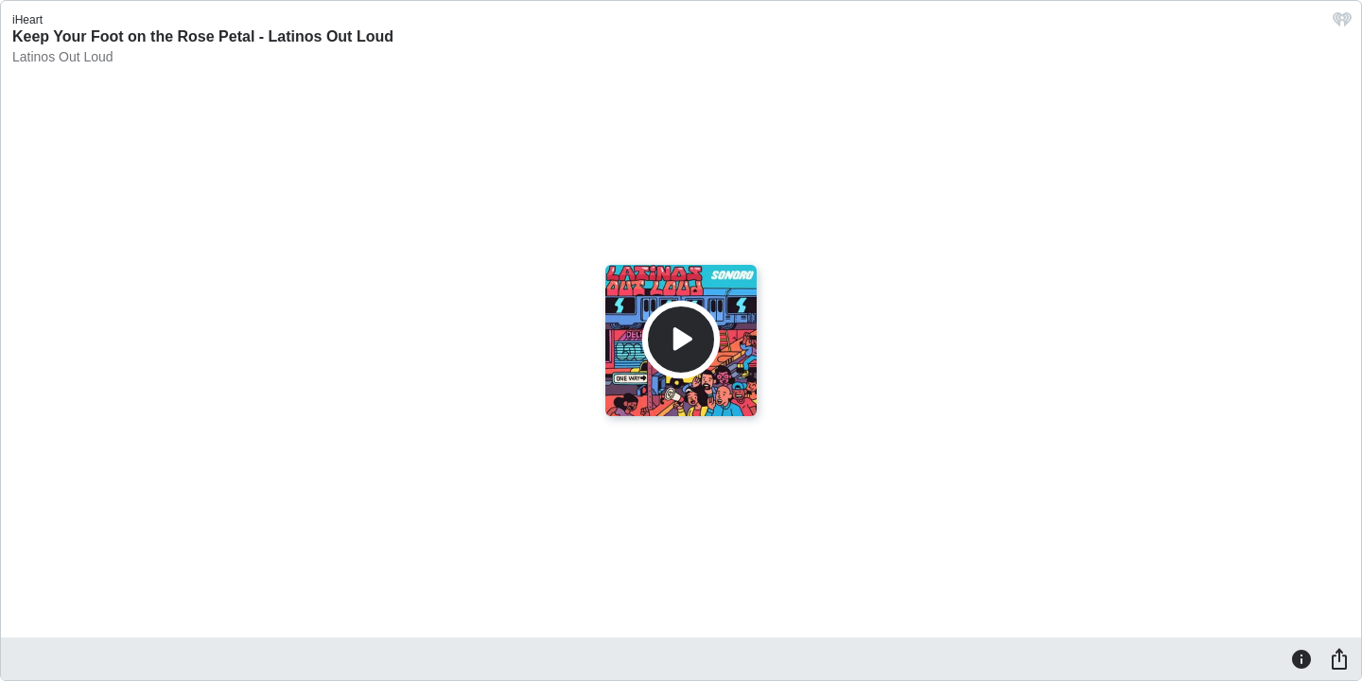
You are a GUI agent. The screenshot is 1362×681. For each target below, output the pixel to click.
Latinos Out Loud (63, 56)
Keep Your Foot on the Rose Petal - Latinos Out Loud (202, 36)
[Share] (1339, 658)
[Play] (681, 339)
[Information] (1301, 658)
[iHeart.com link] (1342, 24)
